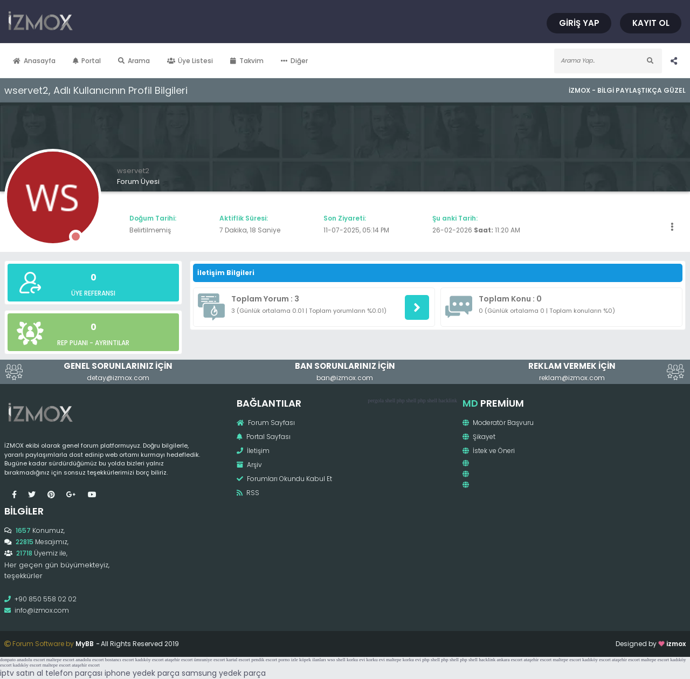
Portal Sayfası (264, 436)
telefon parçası (73, 673)
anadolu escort (31, 659)
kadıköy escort (149, 659)
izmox (676, 643)
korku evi (356, 659)
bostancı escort (119, 659)
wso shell (336, 659)
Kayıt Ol (651, 23)
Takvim (247, 60)
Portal (87, 60)
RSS (248, 492)
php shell (406, 400)
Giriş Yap (579, 23)
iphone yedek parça (142, 673)
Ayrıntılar (112, 342)
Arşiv (249, 464)
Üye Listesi (190, 60)
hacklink (448, 400)
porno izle (288, 659)
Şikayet (479, 436)
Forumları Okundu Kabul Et (284, 478)
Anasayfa (34, 60)
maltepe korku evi (403, 659)
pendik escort (264, 659)
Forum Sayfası (266, 422)
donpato (8, 659)
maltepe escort (60, 659)
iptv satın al (21, 673)
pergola (376, 400)
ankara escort (510, 659)
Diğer (294, 60)
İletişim (253, 450)
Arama (134, 60)
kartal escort (238, 659)
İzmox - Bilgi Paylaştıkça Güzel (627, 90)
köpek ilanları (312, 659)
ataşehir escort (179, 659)
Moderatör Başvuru (498, 422)
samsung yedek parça (224, 673)
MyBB (84, 643)
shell (390, 400)
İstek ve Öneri (489, 450)
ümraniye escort (209, 659)
